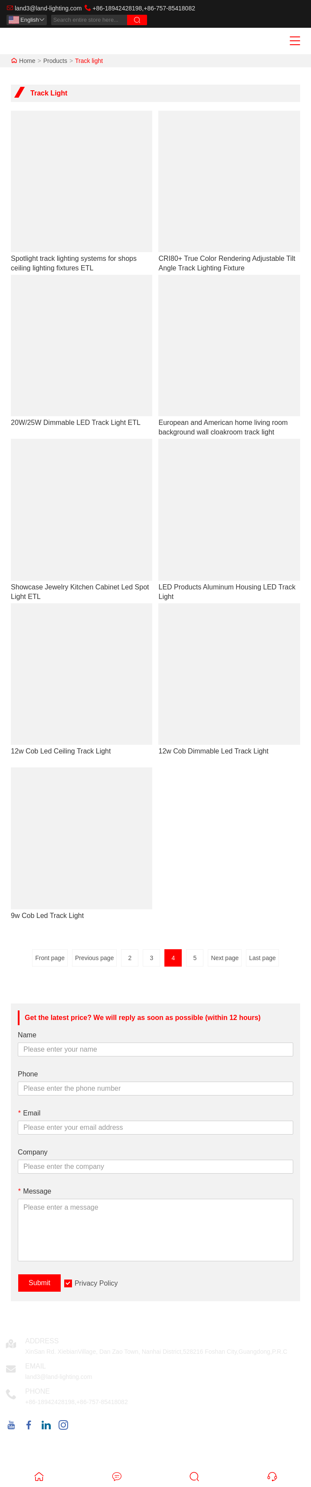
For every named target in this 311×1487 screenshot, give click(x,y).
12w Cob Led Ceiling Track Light (61, 751)
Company (32, 1152)
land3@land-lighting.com (48, 8)
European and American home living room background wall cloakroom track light (223, 427)
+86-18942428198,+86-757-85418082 (143, 8)
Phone (28, 1074)
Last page (262, 957)
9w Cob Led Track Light (47, 915)
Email (29, 1113)
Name (27, 1035)
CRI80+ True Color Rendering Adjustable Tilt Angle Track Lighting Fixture (226, 263)
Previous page (94, 957)
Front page (50, 957)
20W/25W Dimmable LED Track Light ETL (76, 422)
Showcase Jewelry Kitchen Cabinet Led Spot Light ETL (80, 591)
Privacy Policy (96, 1283)
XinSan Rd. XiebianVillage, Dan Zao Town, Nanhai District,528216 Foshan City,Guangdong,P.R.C (156, 1351)
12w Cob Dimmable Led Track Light (213, 751)
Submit (39, 1282)
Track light (89, 60)
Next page (225, 957)
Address (42, 1341)
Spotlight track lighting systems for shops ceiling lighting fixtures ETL (74, 263)
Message (34, 1191)
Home (27, 60)
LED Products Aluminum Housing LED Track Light (226, 591)
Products (55, 60)
